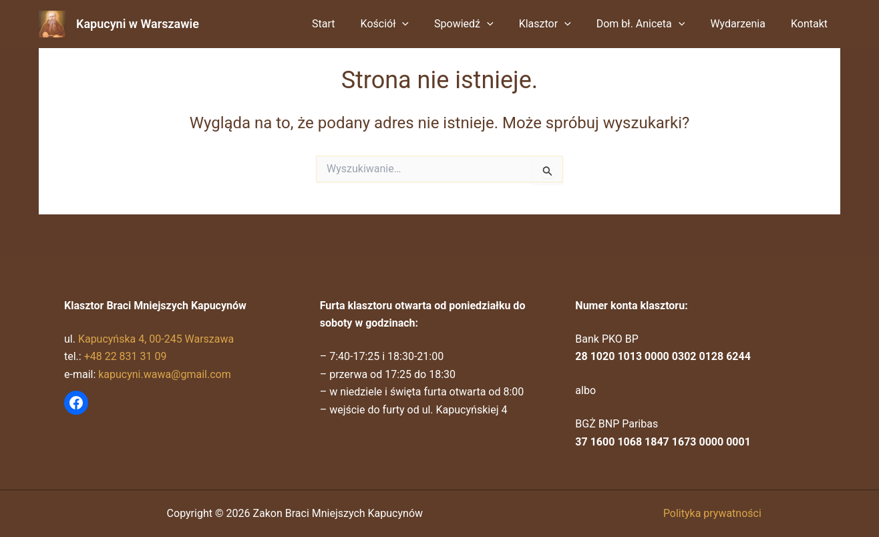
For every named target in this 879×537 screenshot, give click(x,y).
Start (349, 23)
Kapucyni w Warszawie (137, 24)
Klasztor (559, 24)
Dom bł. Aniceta (650, 24)
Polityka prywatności (712, 513)
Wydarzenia (743, 23)
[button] (424, 24)
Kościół (407, 24)
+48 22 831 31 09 (125, 356)
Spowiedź (482, 24)
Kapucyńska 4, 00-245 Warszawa (156, 339)
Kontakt (811, 23)
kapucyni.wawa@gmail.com (164, 374)
